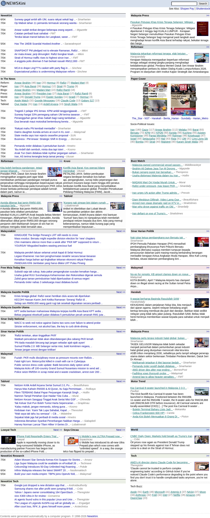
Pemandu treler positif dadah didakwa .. (154, 366)
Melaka (183, 129)
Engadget (84, 503)
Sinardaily (185, 186)
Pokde (83, 466)
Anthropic (140, 495)
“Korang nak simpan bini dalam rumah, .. (86, 202)
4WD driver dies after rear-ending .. (152, 369)
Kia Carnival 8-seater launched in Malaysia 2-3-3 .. (158, 388)
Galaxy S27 (87, 100)
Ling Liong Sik (200, 138)
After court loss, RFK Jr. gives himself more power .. (43, 506)
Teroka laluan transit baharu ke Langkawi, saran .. (42, 36)
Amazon (190, 495)
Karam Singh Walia (187, 141)
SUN (73, 135)
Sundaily (186, 118)
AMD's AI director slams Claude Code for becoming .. (160, 462)
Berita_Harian (171, 118)
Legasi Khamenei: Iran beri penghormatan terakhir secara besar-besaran (55, 256)
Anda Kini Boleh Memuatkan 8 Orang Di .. (156, 416)
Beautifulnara (190, 199)
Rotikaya (90, 388)
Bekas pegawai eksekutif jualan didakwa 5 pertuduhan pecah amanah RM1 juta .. (60, 314)
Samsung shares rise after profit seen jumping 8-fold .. (45, 488)
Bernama (76, 139)
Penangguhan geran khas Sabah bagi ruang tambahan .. (46, 118)
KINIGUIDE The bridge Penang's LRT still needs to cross (46, 235)
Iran (39, 82)
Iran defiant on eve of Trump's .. (149, 213)
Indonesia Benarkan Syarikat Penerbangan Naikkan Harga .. (48, 420)
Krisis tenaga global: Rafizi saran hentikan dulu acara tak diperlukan (52, 296)
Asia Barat (30, 86)
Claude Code (68, 100)
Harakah (156, 118)
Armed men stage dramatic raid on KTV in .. (156, 203)
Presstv (185, 192)
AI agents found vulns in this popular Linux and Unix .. (45, 499)
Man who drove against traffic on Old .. (153, 206)
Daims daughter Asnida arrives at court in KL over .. (43, 132)
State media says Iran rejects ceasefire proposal (41, 135)
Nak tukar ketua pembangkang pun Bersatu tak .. (157, 237)
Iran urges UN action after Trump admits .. (155, 192)
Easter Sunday (54, 97)
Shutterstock (203, 8)
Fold (154, 495)
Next (194, 99)
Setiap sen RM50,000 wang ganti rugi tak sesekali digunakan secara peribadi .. (59, 303)
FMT (53, 33)
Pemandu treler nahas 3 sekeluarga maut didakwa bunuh (46, 282)
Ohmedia (85, 399)
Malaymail (79, 132)
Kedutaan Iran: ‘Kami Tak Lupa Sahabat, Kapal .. (42, 410)
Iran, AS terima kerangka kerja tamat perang (39, 156)
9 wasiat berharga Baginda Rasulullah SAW (154, 298)
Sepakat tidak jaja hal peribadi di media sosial (40, 417)
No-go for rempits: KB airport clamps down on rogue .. (160, 274)
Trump (70, 86)
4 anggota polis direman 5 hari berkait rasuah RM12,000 (46, 61)
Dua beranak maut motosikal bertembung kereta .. (42, 121)
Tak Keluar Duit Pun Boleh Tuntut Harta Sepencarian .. (45, 403)
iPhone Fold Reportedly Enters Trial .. (37, 436)
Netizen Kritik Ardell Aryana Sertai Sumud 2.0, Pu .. (43, 385)
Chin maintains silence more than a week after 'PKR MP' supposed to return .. (58, 242)
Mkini (85, 50)
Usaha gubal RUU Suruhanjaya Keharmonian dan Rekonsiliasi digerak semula (58, 275)
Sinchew (76, 68)
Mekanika (180, 409)
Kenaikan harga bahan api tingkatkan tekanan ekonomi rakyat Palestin (54, 259)
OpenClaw (136, 498)
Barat (196, 129)
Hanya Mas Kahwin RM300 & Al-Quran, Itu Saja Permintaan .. (49, 388)
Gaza (145, 129)
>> (207, 15)
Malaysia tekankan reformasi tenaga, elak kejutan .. (159, 53)
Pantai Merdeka (157, 135)
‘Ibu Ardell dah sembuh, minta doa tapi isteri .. (40, 149)
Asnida (173, 132)
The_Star (137, 118)
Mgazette (82, 29)
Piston (184, 416)
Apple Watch (22, 100)
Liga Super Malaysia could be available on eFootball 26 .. (46, 463)
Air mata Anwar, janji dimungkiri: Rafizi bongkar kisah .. (45, 54)
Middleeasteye (193, 164)
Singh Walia (70, 104)
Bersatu (134, 132)
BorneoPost (180, 369)
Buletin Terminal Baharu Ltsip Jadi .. (153, 409)
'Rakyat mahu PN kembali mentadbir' (35, 128)
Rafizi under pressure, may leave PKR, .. (155, 186)
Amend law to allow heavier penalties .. (154, 376)
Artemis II (175, 491)
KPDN (159, 132)
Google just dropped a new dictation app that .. (41, 485)
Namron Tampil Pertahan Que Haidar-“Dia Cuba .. (42, 395)
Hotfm (185, 175)
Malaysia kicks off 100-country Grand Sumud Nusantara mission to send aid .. (58, 368)
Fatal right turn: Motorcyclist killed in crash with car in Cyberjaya (50, 361)
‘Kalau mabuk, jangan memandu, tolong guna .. (41, 406)
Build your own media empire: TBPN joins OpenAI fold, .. (46, 473)
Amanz (88, 459)
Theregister (83, 492)
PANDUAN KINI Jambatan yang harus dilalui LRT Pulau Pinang (50, 263)
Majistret (166, 141)
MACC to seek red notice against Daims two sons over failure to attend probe (58, 322)
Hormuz (51, 82)
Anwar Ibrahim (23, 82)
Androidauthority (78, 485)
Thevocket (77, 410)
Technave (85, 463)
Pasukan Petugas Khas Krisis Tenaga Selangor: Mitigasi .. (162, 22)
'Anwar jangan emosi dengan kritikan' (35, 349)
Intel (165, 495)
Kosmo (71, 149)
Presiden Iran (44, 93)
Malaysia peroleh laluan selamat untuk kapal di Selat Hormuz (49, 252)
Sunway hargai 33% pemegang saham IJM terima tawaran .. (48, 114)
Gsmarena (54, 495)
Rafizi (63, 82)
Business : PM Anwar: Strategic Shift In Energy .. (42, 139)
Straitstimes (190, 203)
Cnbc (80, 488)
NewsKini (92, 516)
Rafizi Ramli (63, 89)
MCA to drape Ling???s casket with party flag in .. (42, 68)
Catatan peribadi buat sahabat (31, 33)
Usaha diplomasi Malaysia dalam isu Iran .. (156, 175)
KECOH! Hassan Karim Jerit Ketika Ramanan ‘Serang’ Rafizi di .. (51, 299)
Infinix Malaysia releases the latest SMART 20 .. (41, 470)
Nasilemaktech (78, 470)
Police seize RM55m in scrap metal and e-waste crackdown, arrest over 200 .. (58, 372)
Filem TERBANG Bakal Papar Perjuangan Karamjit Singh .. (48, 392)
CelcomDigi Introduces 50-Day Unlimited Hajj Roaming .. (46, 466)
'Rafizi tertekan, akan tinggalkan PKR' (35, 335)
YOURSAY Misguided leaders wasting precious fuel (43, 245)
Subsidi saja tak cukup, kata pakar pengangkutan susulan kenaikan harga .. (57, 271)
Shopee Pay (187, 8)
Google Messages (44, 100)
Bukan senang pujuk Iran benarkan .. (152, 172)
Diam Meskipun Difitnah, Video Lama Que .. (156, 199)
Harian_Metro (200, 118)
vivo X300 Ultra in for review (30, 495)
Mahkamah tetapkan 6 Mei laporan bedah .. (156, 362)
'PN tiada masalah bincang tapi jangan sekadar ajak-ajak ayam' (50, 342)
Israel (133, 138)
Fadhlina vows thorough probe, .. (150, 373)
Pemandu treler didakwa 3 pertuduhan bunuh (40, 145)
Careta (170, 413)
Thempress (182, 172)
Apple (133, 491)
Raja (173, 138)
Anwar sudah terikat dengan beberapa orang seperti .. (45, 29)
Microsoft (159, 491)
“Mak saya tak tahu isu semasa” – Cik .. (37, 413)
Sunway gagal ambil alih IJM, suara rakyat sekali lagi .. (45, 19)
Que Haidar (21, 104)
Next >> (120, 231)
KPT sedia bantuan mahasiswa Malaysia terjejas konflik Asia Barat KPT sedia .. (59, 311)
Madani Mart (78, 82)
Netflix (176, 495)
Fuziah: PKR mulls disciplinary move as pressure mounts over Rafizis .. (54, 357)
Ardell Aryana (50, 104)
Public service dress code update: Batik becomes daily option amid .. (53, 364)
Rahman (177, 135)
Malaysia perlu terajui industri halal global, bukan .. (158, 338)
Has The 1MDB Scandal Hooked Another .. (38, 43)
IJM (184, 138)
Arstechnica (81, 506)
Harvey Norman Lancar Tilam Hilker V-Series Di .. (42, 424)
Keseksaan (194, 135)
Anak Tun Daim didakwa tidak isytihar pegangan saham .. (47, 153)
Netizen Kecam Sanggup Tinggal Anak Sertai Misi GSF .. (46, 399)
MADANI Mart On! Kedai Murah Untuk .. (154, 182)
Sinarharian (84, 19)
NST (147, 118)
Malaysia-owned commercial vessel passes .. (157, 164)
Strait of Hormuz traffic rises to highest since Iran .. (43, 57)
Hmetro (71, 145)
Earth (146, 491)
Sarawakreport (72, 43)
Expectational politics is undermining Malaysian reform (45, 71)
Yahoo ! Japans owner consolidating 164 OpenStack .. (45, 492)
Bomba (140, 141)
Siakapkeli (90, 420)
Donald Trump (32, 97)
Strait (60, 86)
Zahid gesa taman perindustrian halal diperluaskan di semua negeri (52, 278)
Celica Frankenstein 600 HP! (149, 413)
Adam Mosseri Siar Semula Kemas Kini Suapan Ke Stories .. (48, 459)
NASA (190, 491)
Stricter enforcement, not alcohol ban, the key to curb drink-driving (51, 326)
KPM (147, 132)
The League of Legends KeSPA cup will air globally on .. (46, 503)
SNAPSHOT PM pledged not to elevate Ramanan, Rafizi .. (47, 50)
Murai (182, 182)
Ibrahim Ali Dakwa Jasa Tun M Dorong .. (154, 168)
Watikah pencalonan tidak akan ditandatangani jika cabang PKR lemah (54, 339)
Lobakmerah (79, 424)
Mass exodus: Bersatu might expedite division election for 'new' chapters (55, 238)
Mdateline (66, 413)
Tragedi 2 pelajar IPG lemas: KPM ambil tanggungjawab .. (47, 111)
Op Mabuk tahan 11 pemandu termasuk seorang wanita (46, 23)
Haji (163, 138)
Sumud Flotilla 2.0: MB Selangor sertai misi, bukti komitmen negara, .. (53, 346)
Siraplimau (83, 403)
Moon (203, 491)
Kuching (187, 132)
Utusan (70, 156)
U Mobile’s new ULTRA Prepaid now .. (100, 436)
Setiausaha (148, 138)
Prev (146, 99)
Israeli (72, 97)
